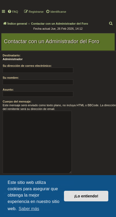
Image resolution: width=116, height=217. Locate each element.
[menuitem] (12, 11)
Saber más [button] (29, 208)
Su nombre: (11, 77)
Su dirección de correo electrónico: (27, 65)
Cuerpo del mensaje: (17, 101)
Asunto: (8, 89)
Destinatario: (11, 55)
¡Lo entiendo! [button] (86, 196)
